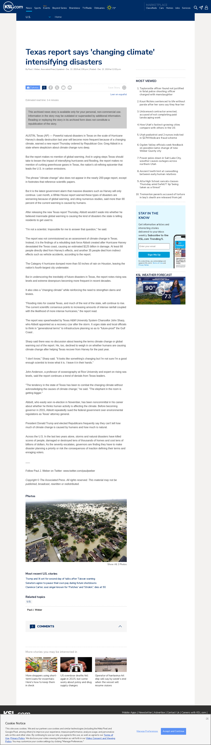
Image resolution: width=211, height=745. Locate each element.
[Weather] (112, 9)
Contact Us (173, 712)
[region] (105, 729)
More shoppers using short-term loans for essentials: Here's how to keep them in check (41, 680)
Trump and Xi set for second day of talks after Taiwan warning (60, 579)
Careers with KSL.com (193, 712)
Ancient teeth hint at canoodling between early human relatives (159, 172)
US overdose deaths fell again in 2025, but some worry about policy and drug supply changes (76, 680)
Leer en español (118, 94)
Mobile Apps (129, 712)
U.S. (29, 601)
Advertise (159, 712)
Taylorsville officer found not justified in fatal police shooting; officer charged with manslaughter (162, 91)
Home (58, 17)
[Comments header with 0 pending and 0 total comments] (76, 626)
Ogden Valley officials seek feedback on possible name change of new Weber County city (161, 148)
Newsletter (145, 712)
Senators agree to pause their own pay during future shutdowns (61, 583)
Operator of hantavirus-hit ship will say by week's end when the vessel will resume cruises (110, 680)
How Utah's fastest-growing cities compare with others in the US (160, 126)
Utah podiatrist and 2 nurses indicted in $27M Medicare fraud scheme (161, 136)
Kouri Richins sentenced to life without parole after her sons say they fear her (162, 103)
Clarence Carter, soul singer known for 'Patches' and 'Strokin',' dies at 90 (66, 587)
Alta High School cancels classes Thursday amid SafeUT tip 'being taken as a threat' (159, 184)
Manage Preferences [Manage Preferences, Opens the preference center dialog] (147, 731)
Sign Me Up (154, 254)
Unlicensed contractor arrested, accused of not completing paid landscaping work (158, 114)
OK (207, 718)
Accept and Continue (173, 731)
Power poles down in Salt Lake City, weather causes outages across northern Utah (160, 161)
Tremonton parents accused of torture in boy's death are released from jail (162, 195)
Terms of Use (158, 263)
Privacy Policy (17, 738)
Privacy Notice (143, 265)
